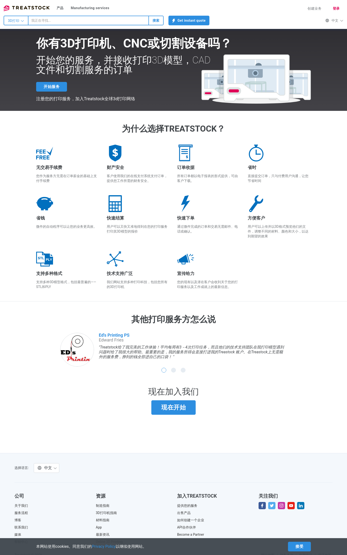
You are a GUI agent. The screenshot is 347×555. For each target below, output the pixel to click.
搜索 (156, 20)
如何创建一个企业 (190, 520)
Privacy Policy (104, 546)
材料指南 (102, 520)
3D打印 (16, 21)
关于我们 (21, 506)
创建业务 (314, 8)
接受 (299, 546)
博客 (17, 520)
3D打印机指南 (106, 513)
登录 (336, 8)
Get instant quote (189, 21)
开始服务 (52, 86)
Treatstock (26, 8)
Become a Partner (190, 534)
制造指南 (102, 506)
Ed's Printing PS (114, 335)
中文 (334, 20)
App (99, 527)
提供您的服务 (187, 506)
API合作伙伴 (186, 527)
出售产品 (184, 513)
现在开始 (173, 407)
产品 (60, 8)
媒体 (17, 534)
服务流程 (21, 513)
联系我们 (21, 527)
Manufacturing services (90, 8)
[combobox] (88, 20)
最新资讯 (102, 534)
